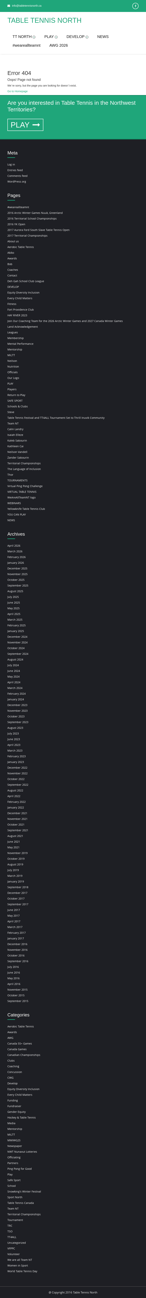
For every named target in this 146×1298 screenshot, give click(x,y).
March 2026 (14, 551)
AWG (10, 1038)
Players (12, 389)
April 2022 (13, 796)
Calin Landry (15, 429)
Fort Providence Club (20, 309)
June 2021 (13, 841)
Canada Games (17, 1049)
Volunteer (13, 1254)
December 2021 (17, 813)
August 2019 (15, 864)
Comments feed (17, 176)
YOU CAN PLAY (16, 514)
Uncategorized (16, 1242)
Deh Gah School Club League (25, 281)
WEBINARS (14, 503)
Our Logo (13, 378)
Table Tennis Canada (20, 1203)
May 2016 (13, 978)
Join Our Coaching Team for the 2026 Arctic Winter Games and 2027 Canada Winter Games (65, 321)
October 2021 (16, 824)
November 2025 (17, 574)
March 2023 (14, 750)
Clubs (11, 1060)
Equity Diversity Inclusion (23, 292)
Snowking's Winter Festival (24, 1191)
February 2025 (16, 625)
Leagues (12, 332)
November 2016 (17, 950)
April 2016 (13, 984)
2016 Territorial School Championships (32, 218)
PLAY (51, 37)
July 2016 (13, 967)
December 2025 (17, 568)
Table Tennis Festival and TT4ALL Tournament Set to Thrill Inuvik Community (56, 418)
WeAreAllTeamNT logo (21, 497)
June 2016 (13, 972)
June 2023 (13, 739)
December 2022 (17, 767)
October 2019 (16, 858)
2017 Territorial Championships (27, 235)
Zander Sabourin (18, 457)
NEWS (103, 37)
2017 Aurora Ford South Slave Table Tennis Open (38, 230)
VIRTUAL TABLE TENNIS (21, 492)
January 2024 (15, 699)
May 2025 (13, 608)
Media (11, 1123)
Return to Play (16, 395)
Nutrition (13, 366)
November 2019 (17, 853)
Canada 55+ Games (19, 1043)
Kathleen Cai (15, 446)
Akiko (10, 252)
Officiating (14, 1157)
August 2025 (15, 591)
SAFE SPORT (15, 400)
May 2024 (13, 676)
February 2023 (16, 756)
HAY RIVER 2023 (17, 315)
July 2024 (13, 665)
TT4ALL (11, 1237)
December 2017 (17, 893)
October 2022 (16, 779)
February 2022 (16, 802)
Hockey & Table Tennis (21, 1117)
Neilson (12, 361)
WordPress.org (16, 181)
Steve (10, 412)
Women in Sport (17, 1265)
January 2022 (15, 807)
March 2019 (14, 876)
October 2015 (16, 995)
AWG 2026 (58, 45)
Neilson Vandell (17, 452)
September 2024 (17, 654)
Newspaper (14, 1146)
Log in (11, 164)
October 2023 (16, 716)
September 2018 (17, 887)
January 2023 (15, 762)
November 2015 (17, 989)
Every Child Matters (19, 298)
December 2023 (17, 705)
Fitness (11, 304)
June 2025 (13, 602)
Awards (12, 258)
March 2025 (14, 619)
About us (13, 241)
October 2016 (16, 955)
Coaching (13, 1066)
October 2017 (16, 898)
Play (10, 1174)
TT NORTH (24, 37)
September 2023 (17, 722)
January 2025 (15, 631)
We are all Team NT (19, 1260)
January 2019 (15, 881)
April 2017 (13, 921)
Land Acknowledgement (22, 326)
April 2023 (13, 745)
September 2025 (17, 585)
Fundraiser (14, 1106)
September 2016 (17, 961)
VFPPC (11, 1248)
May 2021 (13, 847)
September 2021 (17, 830)
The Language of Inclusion (24, 469)
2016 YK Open (16, 224)
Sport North (14, 1197)
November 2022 (17, 773)
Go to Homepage (17, 91)
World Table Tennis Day (22, 1271)
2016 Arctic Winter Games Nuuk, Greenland (35, 213)
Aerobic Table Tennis (20, 247)
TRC (9, 1225)
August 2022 (15, 790)
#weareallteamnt (26, 45)
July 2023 (13, 733)
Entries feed (15, 170)
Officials (12, 372)
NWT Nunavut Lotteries (22, 1151)
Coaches (12, 270)
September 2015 (17, 1001)
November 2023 (17, 710)
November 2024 (17, 642)
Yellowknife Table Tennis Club (26, 509)
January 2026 (15, 562)
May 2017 (13, 915)
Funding (12, 1100)
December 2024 (17, 636)
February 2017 (16, 932)
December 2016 (17, 944)
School (11, 1186)
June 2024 (13, 671)
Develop (12, 1083)
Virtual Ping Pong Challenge (25, 486)
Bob (9, 264)
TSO (10, 1231)
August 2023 (15, 728)
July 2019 (13, 870)
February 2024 (16, 693)
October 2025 (16, 580)
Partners (12, 1163)
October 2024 (16, 648)
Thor (10, 474)
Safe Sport (14, 1180)
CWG (10, 1077)
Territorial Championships (24, 463)
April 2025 (13, 614)
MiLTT (11, 355)
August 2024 (15, 659)
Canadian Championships (23, 1055)
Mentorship (14, 349)
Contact (12, 275)
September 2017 (17, 904)
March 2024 (14, 688)
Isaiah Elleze (15, 435)
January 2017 (15, 938)
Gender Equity (16, 1112)
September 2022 (17, 784)
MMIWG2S (14, 1140)
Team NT (13, 423)
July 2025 (13, 597)
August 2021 (15, 836)
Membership (15, 338)
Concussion (14, 1072)
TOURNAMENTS (17, 480)
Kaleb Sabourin (17, 440)
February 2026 (16, 557)
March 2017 (14, 927)
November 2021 (17, 819)
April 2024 (13, 682)
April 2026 (13, 545)
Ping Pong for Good (19, 1168)
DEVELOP (77, 37)
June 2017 (13, 910)
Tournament (15, 1220)
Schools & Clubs (17, 406)
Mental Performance (20, 344)
